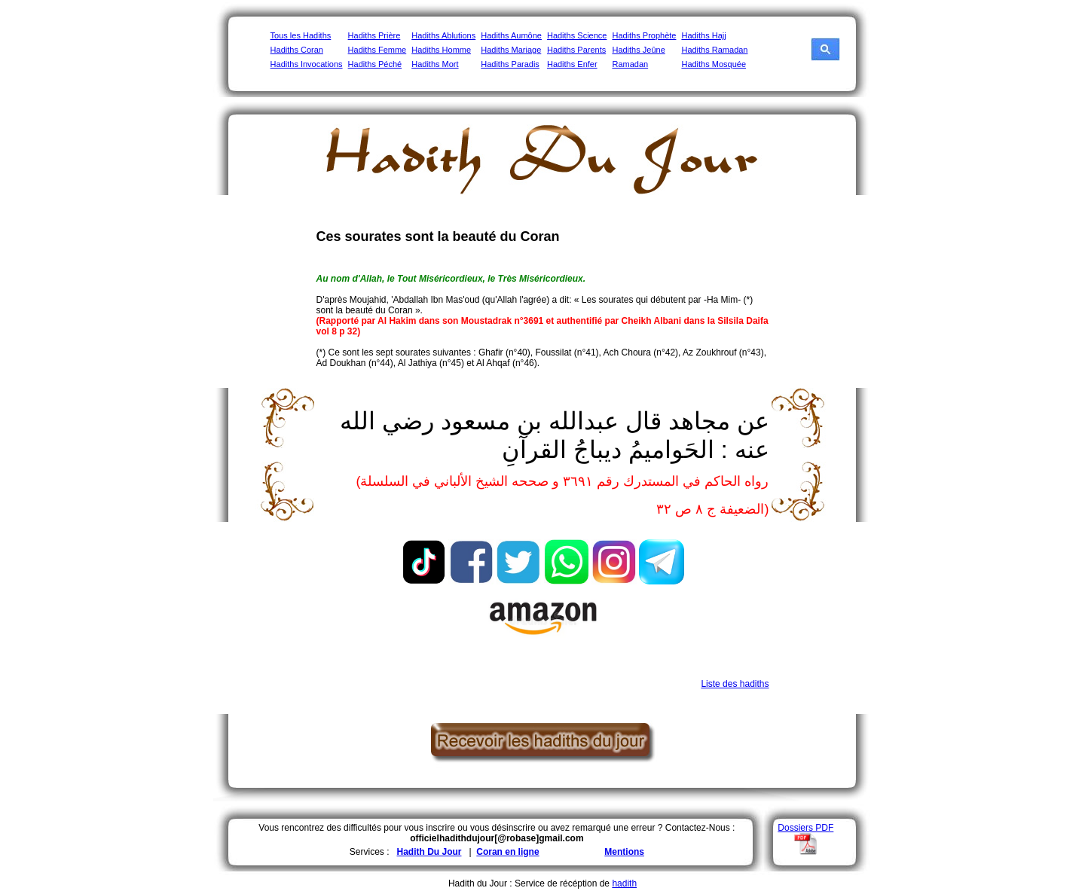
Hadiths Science (577, 35)
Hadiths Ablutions (443, 35)
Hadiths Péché (375, 64)
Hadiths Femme (377, 49)
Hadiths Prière (374, 35)
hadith (624, 883)
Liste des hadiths (735, 684)
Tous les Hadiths (301, 35)
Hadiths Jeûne (638, 49)
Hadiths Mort (434, 64)
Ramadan (630, 64)
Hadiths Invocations (306, 64)
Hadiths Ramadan (714, 49)
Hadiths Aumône (511, 35)
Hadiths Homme (441, 49)
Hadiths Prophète (644, 35)
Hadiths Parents (576, 49)
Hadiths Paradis (510, 64)
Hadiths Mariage (511, 49)
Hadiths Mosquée (713, 64)
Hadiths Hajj (703, 35)
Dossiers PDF (805, 827)
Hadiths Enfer (572, 64)
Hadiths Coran (296, 49)
